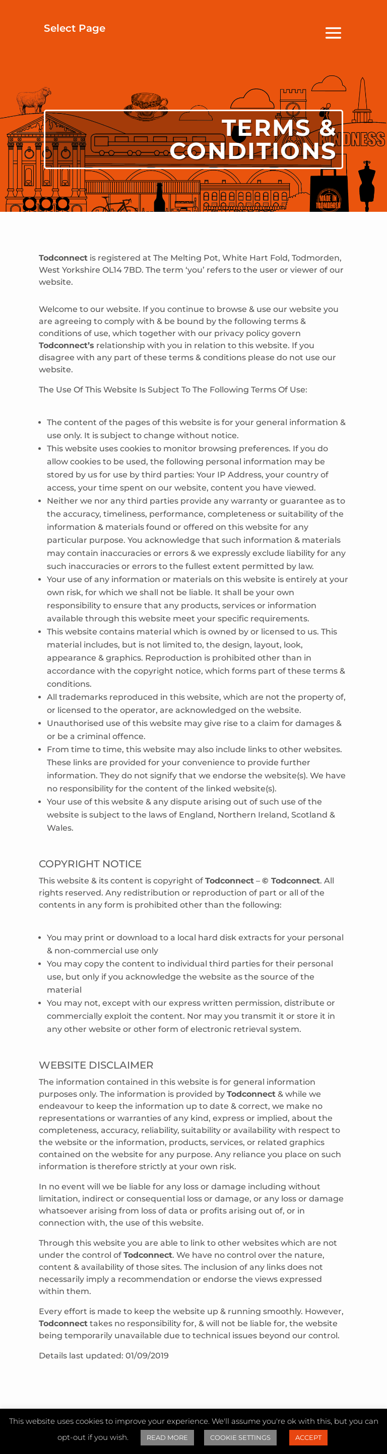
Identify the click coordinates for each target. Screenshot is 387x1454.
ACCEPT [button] (308, 1437)
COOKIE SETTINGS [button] (240, 1437)
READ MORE (167, 1437)
